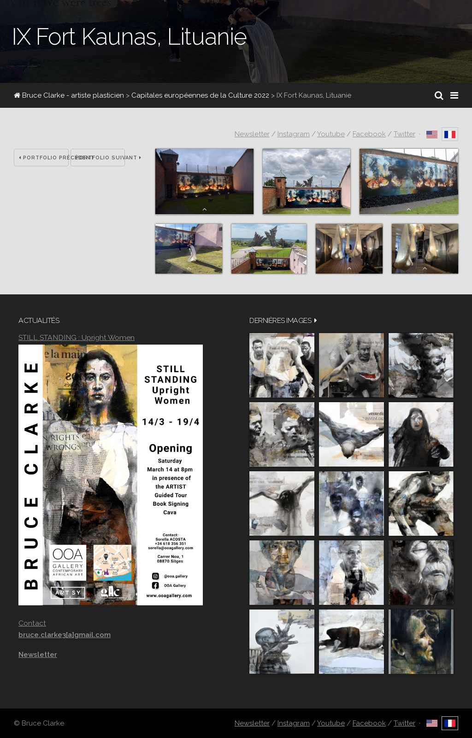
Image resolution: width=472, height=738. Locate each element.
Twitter (404, 134)
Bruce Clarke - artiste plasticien (69, 95)
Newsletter (252, 134)
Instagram (293, 134)
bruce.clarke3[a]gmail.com (64, 635)
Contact (32, 623)
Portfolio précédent (44, 158)
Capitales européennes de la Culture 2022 (200, 95)
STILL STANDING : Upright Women (76, 337)
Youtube (331, 134)
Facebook (369, 134)
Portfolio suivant (100, 158)
